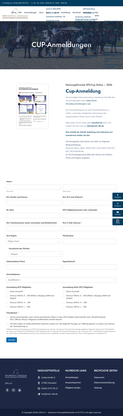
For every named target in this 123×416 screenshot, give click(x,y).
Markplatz (87, 12)
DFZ (20, 12)
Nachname (67, 191)
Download (76, 12)
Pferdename (68, 236)
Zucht (48, 12)
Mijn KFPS (97, 14)
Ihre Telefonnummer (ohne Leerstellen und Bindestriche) (31, 223)
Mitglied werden (72, 387)
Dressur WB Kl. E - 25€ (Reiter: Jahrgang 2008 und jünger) (88, 297)
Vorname (9, 191)
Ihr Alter (10, 210)
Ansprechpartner (73, 382)
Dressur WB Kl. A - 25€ (76, 302)
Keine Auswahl (16, 291)
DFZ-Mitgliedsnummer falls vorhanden (80, 210)
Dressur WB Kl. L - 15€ (20, 307)
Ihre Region (11, 236)
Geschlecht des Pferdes (19, 249)
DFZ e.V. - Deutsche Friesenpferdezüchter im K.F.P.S (61, 412)
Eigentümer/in (69, 261)
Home (13, 12)
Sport (56, 12)
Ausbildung (65, 12)
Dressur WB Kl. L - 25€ (76, 307)
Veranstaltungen (30, 12)
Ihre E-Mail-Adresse (72, 223)
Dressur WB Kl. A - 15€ (20, 302)
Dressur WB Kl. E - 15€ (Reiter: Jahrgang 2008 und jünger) (32, 297)
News (41, 12)
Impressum (99, 377)
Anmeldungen (71, 377)
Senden (11, 340)
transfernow (97, 122)
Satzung (98, 387)
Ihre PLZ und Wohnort (73, 197)
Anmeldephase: (13, 274)
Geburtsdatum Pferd (15, 261)
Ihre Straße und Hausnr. (17, 197)
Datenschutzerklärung (104, 382)
